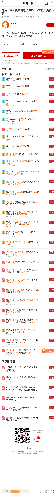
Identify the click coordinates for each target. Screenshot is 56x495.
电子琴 (34, 44)
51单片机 (8, 44)
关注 (50, 24)
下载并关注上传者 (11, 56)
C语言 (22, 44)
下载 (52, 79)
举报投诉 (45, 63)
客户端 (28, 448)
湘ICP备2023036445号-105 (28, 453)
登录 (7, 60)
